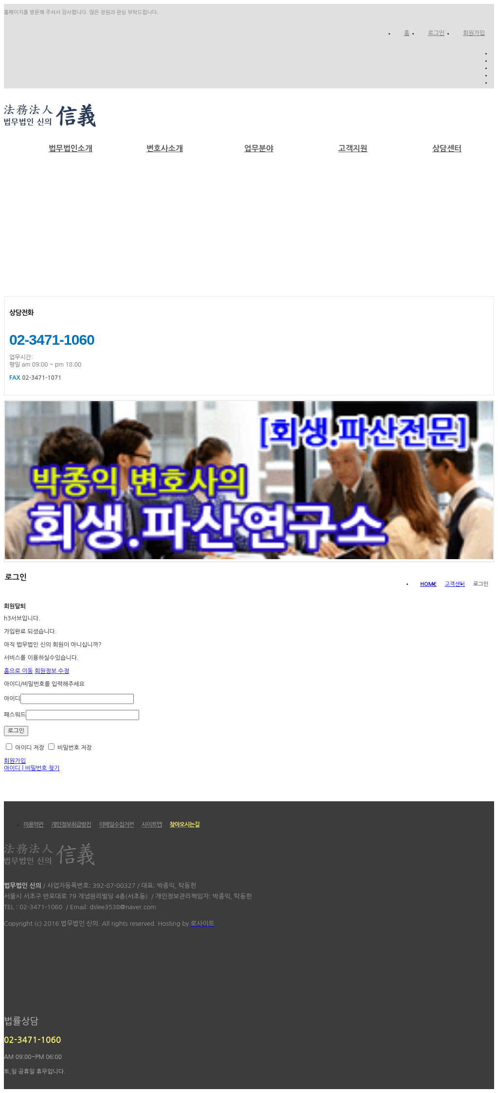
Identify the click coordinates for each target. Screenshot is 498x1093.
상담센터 (447, 148)
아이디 (12, 699)
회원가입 (474, 33)
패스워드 (15, 715)
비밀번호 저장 (70, 748)
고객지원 (352, 148)
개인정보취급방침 (71, 825)
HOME (428, 584)
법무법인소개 (70, 148)
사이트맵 (151, 825)
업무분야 (258, 148)
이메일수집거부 (116, 825)
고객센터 (455, 584)
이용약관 (33, 825)
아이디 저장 (25, 748)
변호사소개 (164, 148)
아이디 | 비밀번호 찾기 (32, 768)
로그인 (436, 33)
